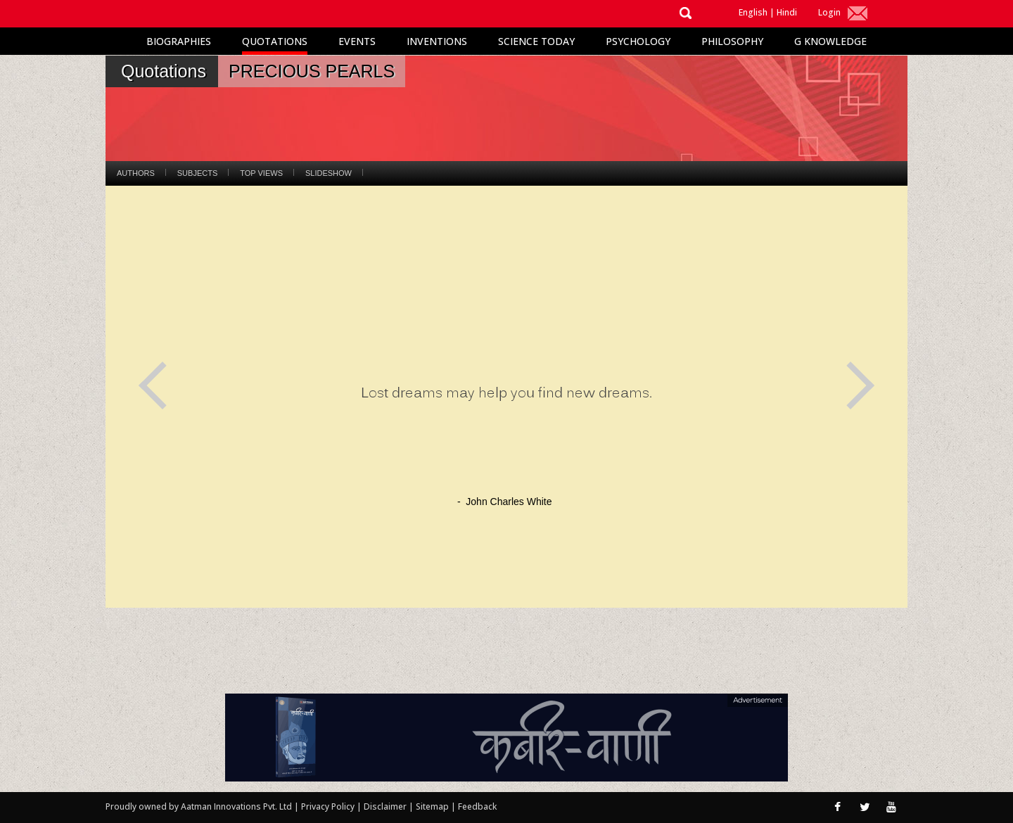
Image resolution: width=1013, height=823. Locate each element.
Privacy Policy (329, 806)
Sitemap (433, 806)
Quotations (274, 41)
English (753, 12)
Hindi (787, 12)
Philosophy (732, 41)
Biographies (178, 41)
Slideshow (328, 173)
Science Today (536, 41)
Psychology (638, 41)
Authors (136, 173)
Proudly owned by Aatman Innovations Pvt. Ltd (199, 806)
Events (357, 41)
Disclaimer (385, 806)
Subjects (197, 173)
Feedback (477, 806)
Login (829, 12)
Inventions (437, 41)
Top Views (261, 173)
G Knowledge (830, 41)
